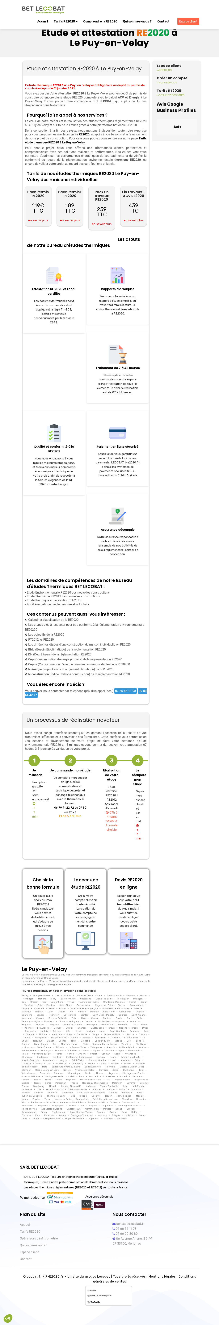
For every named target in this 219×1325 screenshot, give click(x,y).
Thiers (58, 1080)
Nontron (40, 1024)
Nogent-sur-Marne (74, 1118)
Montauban (28, 1105)
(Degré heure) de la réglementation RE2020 (59, 654)
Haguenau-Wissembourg (95, 1083)
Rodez (62, 1008)
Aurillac (82, 1012)
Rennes (86, 1037)
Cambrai (103, 1070)
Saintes (84, 1015)
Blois (85, 1044)
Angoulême (125, 1012)
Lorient (103, 1063)
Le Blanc (115, 1037)
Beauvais (44, 1073)
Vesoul (49, 1089)
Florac (59, 1054)
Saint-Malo (100, 1037)
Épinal (44, 1112)
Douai (115, 1070)
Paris (72, 1096)
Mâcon (123, 1089)
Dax (54, 1044)
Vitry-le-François (30, 1060)
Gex (57, 995)
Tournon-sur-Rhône (88, 1002)
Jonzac (40, 1015)
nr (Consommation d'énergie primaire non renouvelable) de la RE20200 (78, 664)
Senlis (88, 1073)
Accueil (42, 21)
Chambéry (67, 1092)
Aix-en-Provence (111, 1008)
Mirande (43, 1034)
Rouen (109, 1096)
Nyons (144, 1024)
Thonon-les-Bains (56, 1096)
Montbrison (141, 1044)
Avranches (130, 1054)
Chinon (50, 1041)
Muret (102, 1031)
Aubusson (120, 1021)
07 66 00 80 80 (126, 1233)
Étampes (26, 1115)
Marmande (134, 1050)
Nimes (78, 1031)
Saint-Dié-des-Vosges (81, 1112)
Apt (82, 1105)
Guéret (133, 1021)
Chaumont (49, 1060)
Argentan (113, 1073)
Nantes (142, 1047)
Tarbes (37, 1083)
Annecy (113, 1092)
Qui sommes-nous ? (137, 21)
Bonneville (127, 1092)
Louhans (110, 1089)
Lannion (89, 1021)
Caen (50, 1012)
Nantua (67, 995)
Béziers (142, 1034)
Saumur (105, 1054)
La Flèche (135, 1089)
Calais (71, 1076)
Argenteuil (94, 1118)
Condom (30, 1034)
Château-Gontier (97, 1060)
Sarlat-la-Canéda (72, 1024)
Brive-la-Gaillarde (58, 1018)
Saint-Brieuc (104, 1021)
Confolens (27, 1015)
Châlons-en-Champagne (79, 1057)
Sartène (107, 1018)
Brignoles (42, 1105)
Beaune (26, 1021)
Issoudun (38, 1041)
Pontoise (108, 1118)
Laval (113, 1060)
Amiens (64, 1102)
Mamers (26, 1092)
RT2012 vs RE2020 (40, 639)
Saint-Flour (109, 1012)
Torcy (47, 1099)
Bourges (123, 1015)
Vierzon (40, 1018)
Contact (163, 21)
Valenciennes (29, 1073)
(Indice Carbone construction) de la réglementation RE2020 (78, 674)
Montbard (49, 1021)
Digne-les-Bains (104, 999)
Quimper (57, 1031)
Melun (25, 1099)
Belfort (135, 1112)
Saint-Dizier (77, 1060)
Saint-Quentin (114, 995)
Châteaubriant (127, 1047)
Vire (71, 1012)
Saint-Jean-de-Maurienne (91, 1092)
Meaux (140, 1096)
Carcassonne (136, 1005)
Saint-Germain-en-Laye (105, 1099)
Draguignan (58, 1105)
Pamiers (50, 1005)
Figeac (97, 1050)
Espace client (29, 1252)
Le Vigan (90, 1031)
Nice (44, 1002)
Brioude (60, 1047)
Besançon (91, 1024)
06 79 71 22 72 (64, 807)
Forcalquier (122, 999)
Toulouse (134, 1031)
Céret (47, 1083)
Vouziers (29, 1005)
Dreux (111, 1028)
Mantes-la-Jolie (63, 1099)
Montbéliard (107, 1024)
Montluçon (28, 999)
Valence (28, 1028)
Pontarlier (123, 1024)
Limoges (131, 1109)
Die (134, 1024)
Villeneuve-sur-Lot (42, 1054)
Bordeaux (82, 1034)
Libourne (130, 1034)
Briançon (138, 999)
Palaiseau (49, 1115)
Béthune (36, 1076)
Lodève (26, 1037)
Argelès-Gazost (122, 1080)
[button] (157, 138)
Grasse (34, 1002)
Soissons (131, 995)
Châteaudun (97, 1028)
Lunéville (27, 1063)
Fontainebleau (124, 1096)
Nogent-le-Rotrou (128, 1028)
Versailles (127, 1099)
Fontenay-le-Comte (128, 1105)
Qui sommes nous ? (34, 1245)
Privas (70, 1002)
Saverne (131, 1083)
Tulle (74, 1018)
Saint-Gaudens (117, 1031)
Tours (73, 1041)
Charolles (96, 1089)
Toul (49, 1063)
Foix (39, 1005)
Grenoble (85, 1041)
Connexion (164, 70)
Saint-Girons (66, 1005)
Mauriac (94, 1012)
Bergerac (27, 1024)
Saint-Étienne (44, 1047)
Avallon (113, 1112)
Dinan (61, 1021)
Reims (113, 1057)
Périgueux (54, 1024)
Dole (129, 1041)
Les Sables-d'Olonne (52, 1109)
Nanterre (102, 1115)
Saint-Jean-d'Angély (103, 1015)
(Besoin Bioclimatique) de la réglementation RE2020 (66, 649)
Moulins (42, 999)
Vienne (118, 1041)
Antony (62, 1115)
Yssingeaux (96, 1047)
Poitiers (107, 1109)
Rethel (132, 1002)
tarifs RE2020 (80, 134)
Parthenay (36, 1102)
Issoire (37, 1080)
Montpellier (40, 1037)
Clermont (58, 1073)
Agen (121, 1050)
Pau (108, 1080)
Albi (103, 1102)
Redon (74, 1037)
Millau (51, 1008)
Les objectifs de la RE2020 (45, 634)
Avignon (93, 1105)
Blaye (69, 1034)
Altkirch (52, 1086)
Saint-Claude (41, 1044)
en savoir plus (38, 220)
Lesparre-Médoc (112, 1034)
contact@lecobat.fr (130, 1224)
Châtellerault (73, 1109)
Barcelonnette (68, 999)
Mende (70, 1054)
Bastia (119, 1018)
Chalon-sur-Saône (77, 1089)
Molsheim (117, 1083)
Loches (62, 1041)
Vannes (127, 1063)
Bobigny (115, 1115)
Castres (113, 1102)
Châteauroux (131, 1037)
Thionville (110, 1067)
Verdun (91, 1063)
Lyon (126, 1086)
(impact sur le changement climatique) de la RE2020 (70, 669)
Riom (48, 1080)
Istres (136, 1008)
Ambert (123, 1076)
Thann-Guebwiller (109, 1086)
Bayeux (39, 1012)
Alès (68, 1031)
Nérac (25, 1054)
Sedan (144, 1002)
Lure (39, 1089)
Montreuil (93, 1076)
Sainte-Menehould (130, 1057)
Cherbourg (27, 1057)
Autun (60, 1089)
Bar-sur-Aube (83, 1005)
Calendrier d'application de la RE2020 (52, 620)
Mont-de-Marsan (70, 1044)
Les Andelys (43, 1028)
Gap (24, 1002)
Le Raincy (129, 1115)
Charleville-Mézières (114, 1002)
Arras (24, 1076)
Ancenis (110, 1047)
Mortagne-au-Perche (133, 1073)
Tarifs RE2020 (66, 21)
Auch (146, 1031)
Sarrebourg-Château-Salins (66, 1067)
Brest (145, 1028)
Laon (100, 995)
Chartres (82, 1028)
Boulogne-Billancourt (82, 1115)
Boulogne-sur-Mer (54, 1076)
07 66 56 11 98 (125, 691)
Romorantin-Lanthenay (104, 1044)
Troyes (121, 1005)
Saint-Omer (109, 1076)
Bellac (119, 1109)
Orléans (59, 1050)
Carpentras (107, 1105)
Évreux (69, 1028)
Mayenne (125, 1060)
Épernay (101, 1057)
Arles (127, 1008)
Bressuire (141, 1099)
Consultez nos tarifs (170, 95)
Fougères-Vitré (59, 1037)
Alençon (100, 1073)
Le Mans (38, 1092)
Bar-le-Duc (61, 1063)
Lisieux (61, 1012)
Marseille (26, 1012)
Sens (124, 1112)
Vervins (143, 995)
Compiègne (74, 1073)
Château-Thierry (84, 995)
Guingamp (75, 1021)
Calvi (129, 1018)
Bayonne (71, 1080)
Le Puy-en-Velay (77, 1047)
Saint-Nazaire (29, 1050)
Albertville (52, 1092)
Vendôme (126, 1044)
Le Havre (96, 1096)
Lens (82, 1076)
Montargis (45, 1050)
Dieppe (83, 1096)
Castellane (86, 999)
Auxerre (101, 1112)
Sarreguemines (92, 1067)
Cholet (94, 1054)
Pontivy (115, 1063)
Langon (95, 1034)
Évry (37, 1115)
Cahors (85, 1050)
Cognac (139, 1012)
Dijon (37, 1021)
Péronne (92, 1102)
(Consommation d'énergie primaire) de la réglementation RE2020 (74, 659)
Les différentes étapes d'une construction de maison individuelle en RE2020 (79, 644)
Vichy (53, 999)
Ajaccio (95, 1018)
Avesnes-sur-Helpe (84, 1070)
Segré (117, 1054)
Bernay (57, 1028)
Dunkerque (129, 1070)
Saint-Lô (57, 1057)
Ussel (84, 1018)
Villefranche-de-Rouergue (84, 1008)
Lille (141, 1070)
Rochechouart (29, 1112)
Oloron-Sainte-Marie (91, 1080)
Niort (24, 1102)
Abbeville (51, 1102)
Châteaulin (30, 1031)
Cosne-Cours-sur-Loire (47, 1070)
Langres (63, 1060)
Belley (25, 995)
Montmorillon (91, 1109)
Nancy (39, 1063)
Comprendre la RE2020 (100, 21)
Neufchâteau (58, 1112)
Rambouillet (82, 1099)
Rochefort (54, 1015)
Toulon (72, 1105)
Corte (139, 1018)
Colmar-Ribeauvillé (71, 1086)
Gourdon (109, 1050)
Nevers (67, 1070)
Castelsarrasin (129, 1102)
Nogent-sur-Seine (104, 1005)
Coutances (42, 1057)
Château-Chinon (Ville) (131, 1067)
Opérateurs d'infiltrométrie (39, 1238)
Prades (74, 1083)
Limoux (26, 1008)
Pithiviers (72, 1050)
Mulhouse (90, 1086)
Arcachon (57, 1034)
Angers (82, 1054)
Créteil (35, 1118)
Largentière (57, 1002)
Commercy (77, 1063)
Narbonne (38, 1008)
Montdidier (78, 1102)
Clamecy (26, 1070)
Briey (137, 1060)
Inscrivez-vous (167, 82)
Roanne (28, 1047)
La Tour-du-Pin (102, 1041)
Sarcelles (122, 1118)
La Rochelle (70, 1015)
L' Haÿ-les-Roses (52, 1118)
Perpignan (61, 1083)
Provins (36, 1099)
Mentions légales (162, 1276)
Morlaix (44, 1031)
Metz (45, 1067)
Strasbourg (39, 1086)
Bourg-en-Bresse (41, 995)
